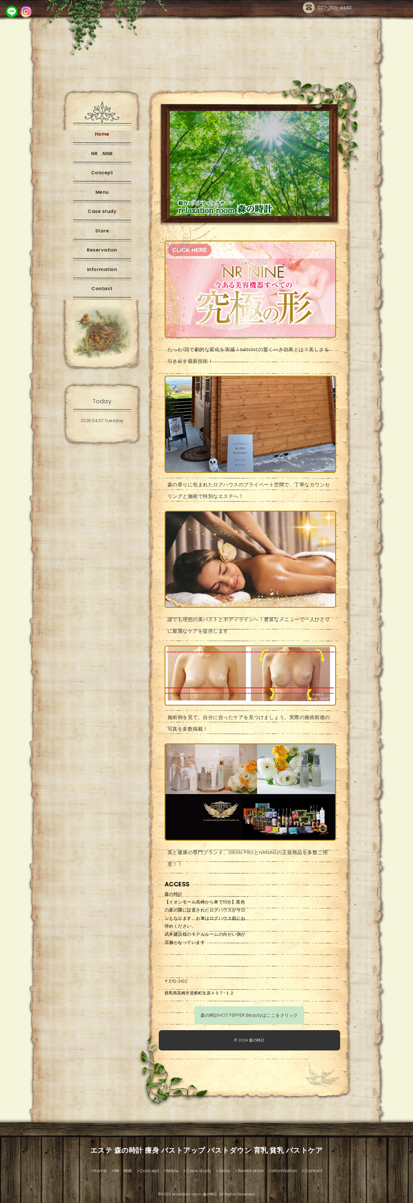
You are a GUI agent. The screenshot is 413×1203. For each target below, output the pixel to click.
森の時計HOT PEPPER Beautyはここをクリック (249, 1015)
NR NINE (102, 153)
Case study (102, 211)
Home (102, 134)
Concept (102, 172)
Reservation (102, 250)
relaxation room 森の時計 (194, 1194)
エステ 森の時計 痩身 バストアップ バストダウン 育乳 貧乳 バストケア (206, 1150)
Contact (102, 288)
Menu (102, 192)
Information (102, 269)
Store (102, 230)
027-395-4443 (327, 8)
